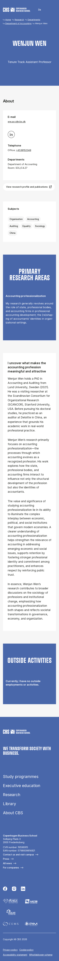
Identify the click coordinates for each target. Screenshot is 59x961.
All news (7, 863)
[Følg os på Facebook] (5, 889)
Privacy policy (10, 949)
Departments (34, 19)
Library (9, 804)
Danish (37, 9)
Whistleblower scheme (40, 954)
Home (8, 19)
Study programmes (20, 777)
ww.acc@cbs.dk (17, 121)
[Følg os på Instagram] (14, 889)
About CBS (13, 813)
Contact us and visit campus (18, 854)
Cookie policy (26, 949)
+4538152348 (23, 150)
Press (6, 858)
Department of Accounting (18, 23)
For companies (11, 867)
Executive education (21, 786)
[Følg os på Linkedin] (23, 889)
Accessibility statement (15, 954)
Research (19, 19)
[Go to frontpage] (16, 10)
